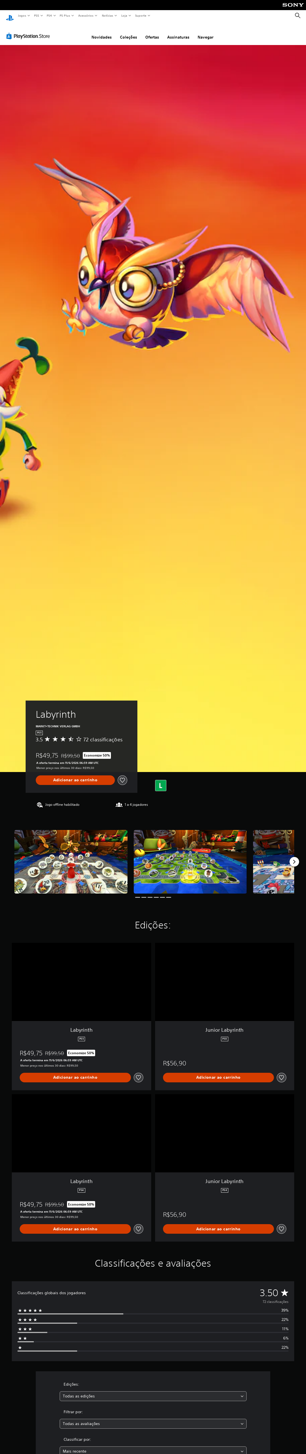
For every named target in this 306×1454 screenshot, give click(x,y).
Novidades (101, 31)
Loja (124, 15)
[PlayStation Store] (29, 30)
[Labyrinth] (71, 856)
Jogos (22, 15)
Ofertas (152, 31)
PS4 (49, 15)
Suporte (140, 15)
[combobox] (153, 1391)
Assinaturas (178, 31)
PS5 (36, 15)
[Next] (294, 856)
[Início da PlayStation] (10, 15)
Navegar (205, 31)
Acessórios (85, 15)
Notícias (107, 15)
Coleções (128, 31)
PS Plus (65, 15)
